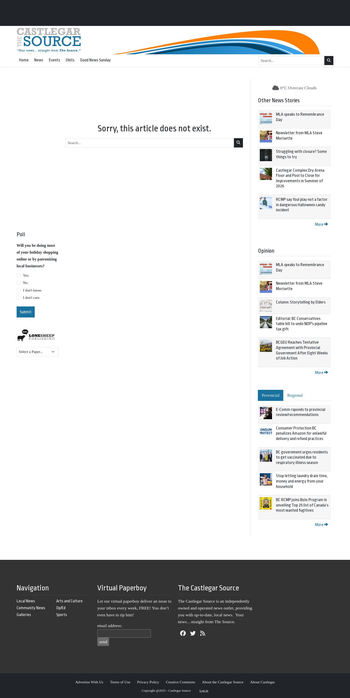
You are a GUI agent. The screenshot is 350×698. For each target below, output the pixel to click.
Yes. (26, 275)
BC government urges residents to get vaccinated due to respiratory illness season (302, 457)
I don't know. (32, 290)
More (321, 224)
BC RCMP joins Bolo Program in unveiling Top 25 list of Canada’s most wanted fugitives (302, 505)
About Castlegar (262, 682)
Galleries (24, 614)
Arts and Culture (69, 601)
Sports (61, 614)
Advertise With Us (89, 682)
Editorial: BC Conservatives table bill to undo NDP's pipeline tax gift (301, 323)
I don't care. (31, 298)
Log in (203, 690)
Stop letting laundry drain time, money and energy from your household (302, 481)
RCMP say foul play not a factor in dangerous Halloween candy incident (302, 204)
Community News (31, 608)
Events (54, 60)
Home (24, 60)
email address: (109, 625)
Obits (70, 60)
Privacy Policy (148, 682)
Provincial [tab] (270, 395)
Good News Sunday (95, 60)
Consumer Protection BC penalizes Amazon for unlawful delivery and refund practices (301, 433)
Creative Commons (180, 682)
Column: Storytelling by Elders (301, 302)
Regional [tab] (295, 395)
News (38, 60)
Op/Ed (61, 608)
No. (25, 283)
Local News (26, 601)
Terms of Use (120, 682)
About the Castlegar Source (222, 682)
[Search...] (292, 60)
